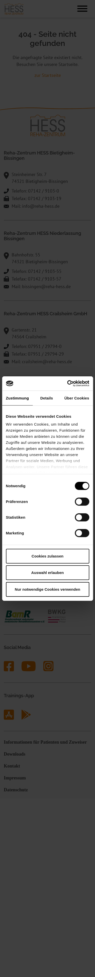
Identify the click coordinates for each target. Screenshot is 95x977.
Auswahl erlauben (47, 572)
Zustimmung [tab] (17, 398)
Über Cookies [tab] (76, 398)
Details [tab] (46, 398)
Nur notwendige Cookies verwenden (47, 589)
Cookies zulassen (48, 556)
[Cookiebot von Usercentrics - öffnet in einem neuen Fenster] (67, 383)
